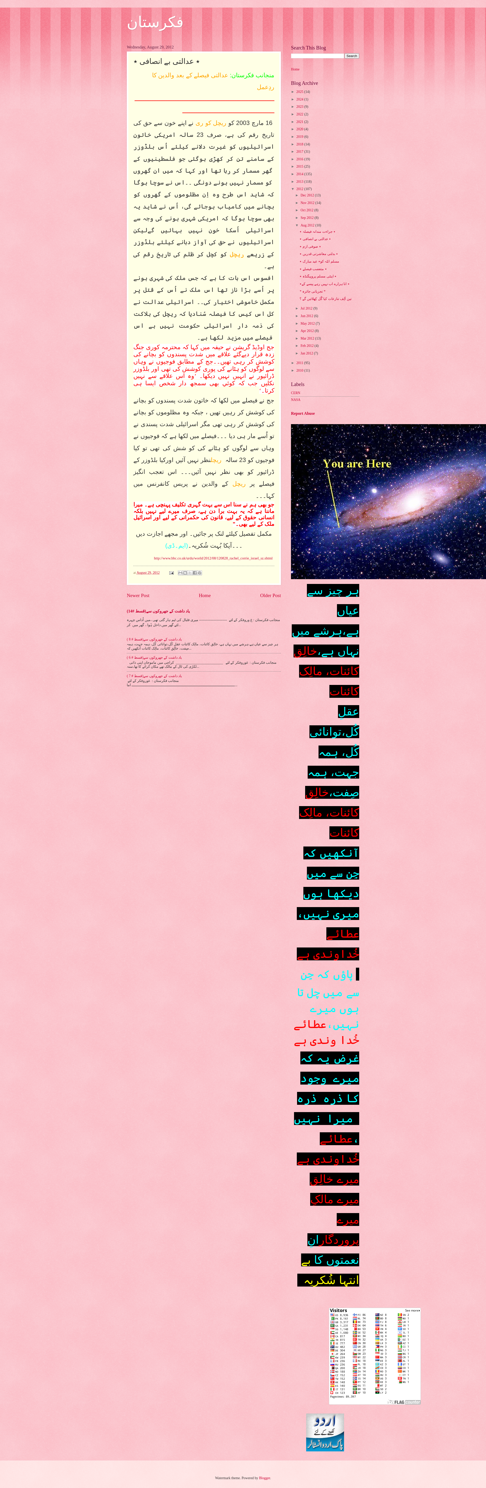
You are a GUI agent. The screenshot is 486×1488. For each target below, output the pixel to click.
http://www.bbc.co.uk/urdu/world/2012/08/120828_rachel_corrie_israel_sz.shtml (213, 558)
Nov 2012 (308, 203)
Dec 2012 (308, 195)
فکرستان (155, 22)
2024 (300, 99)
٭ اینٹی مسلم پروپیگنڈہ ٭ (318, 276)
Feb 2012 (307, 346)
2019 (300, 137)
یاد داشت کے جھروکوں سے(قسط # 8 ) (154, 639)
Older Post (270, 595)
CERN (295, 393)
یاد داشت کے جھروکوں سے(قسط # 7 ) (154, 676)
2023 (300, 107)
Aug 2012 (308, 225)
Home (205, 595)
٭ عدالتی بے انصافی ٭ (315, 239)
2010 (300, 370)
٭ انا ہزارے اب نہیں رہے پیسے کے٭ (324, 284)
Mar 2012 (308, 338)
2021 (300, 122)
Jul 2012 (307, 308)
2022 (300, 114)
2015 (300, 166)
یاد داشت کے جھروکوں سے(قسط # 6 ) (154, 657)
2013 (300, 182)
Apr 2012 (308, 331)
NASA (296, 400)
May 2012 (308, 323)
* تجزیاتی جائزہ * (312, 291)
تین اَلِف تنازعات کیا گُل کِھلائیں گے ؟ (325, 299)
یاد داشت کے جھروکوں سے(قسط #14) (158, 611)
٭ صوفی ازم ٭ (310, 246)
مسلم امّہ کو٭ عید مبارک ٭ (319, 261)
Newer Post (138, 595)
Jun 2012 (307, 316)
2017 (300, 151)
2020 (300, 129)
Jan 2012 (307, 353)
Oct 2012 (307, 210)
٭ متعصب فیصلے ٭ (313, 269)
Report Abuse (303, 413)
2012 (300, 189)
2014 (300, 174)
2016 (300, 159)
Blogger (264, 1478)
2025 (300, 92)
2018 (300, 144)
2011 (300, 363)
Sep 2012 (307, 218)
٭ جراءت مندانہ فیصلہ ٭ (317, 232)
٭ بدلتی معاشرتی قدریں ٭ (319, 254)
